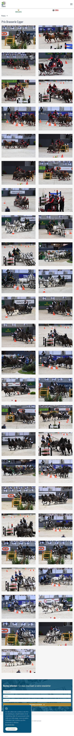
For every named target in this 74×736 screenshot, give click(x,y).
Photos (3, 16)
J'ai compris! (11, 729)
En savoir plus (9, 724)
